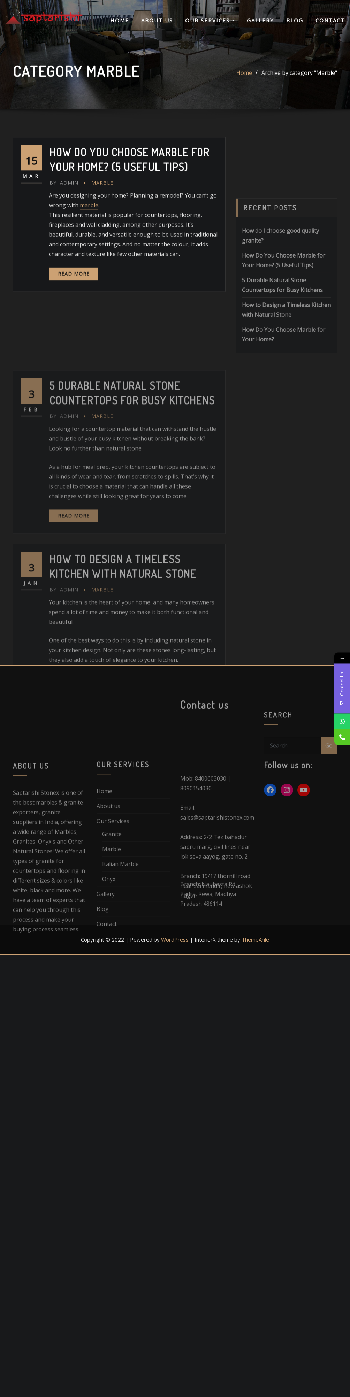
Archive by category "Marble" (299, 76)
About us (157, 20)
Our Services (210, 20)
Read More (74, 297)
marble (89, 228)
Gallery (260, 20)
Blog (294, 20)
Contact (330, 20)
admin (64, 206)
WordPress (175, 939)
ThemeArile (255, 939)
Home (119, 20)
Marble (102, 206)
